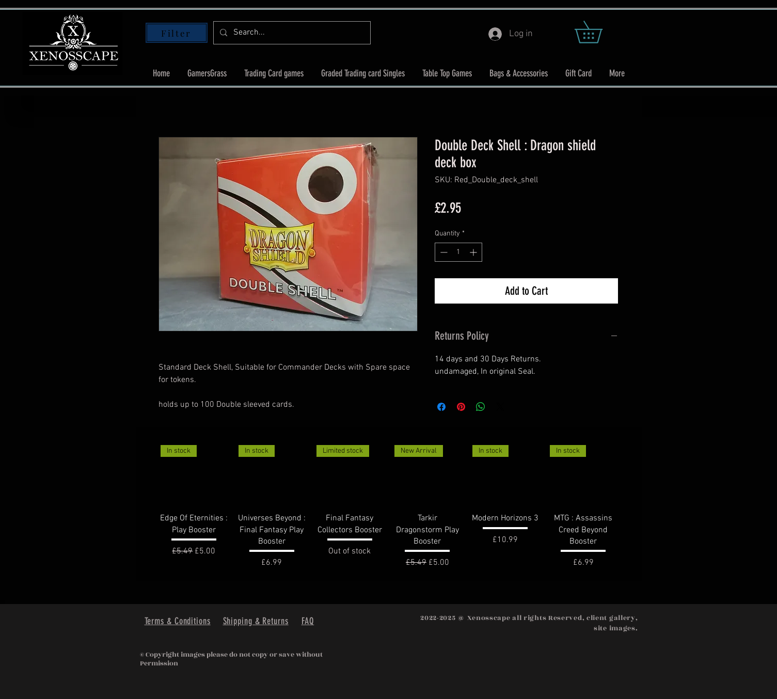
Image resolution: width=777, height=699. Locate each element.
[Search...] (290, 33)
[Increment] (474, 252)
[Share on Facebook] (441, 407)
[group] (389, 504)
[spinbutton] (458, 252)
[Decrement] (442, 252)
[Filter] (176, 32)
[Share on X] (500, 407)
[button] (599, 32)
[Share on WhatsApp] (480, 407)
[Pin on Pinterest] (461, 407)
